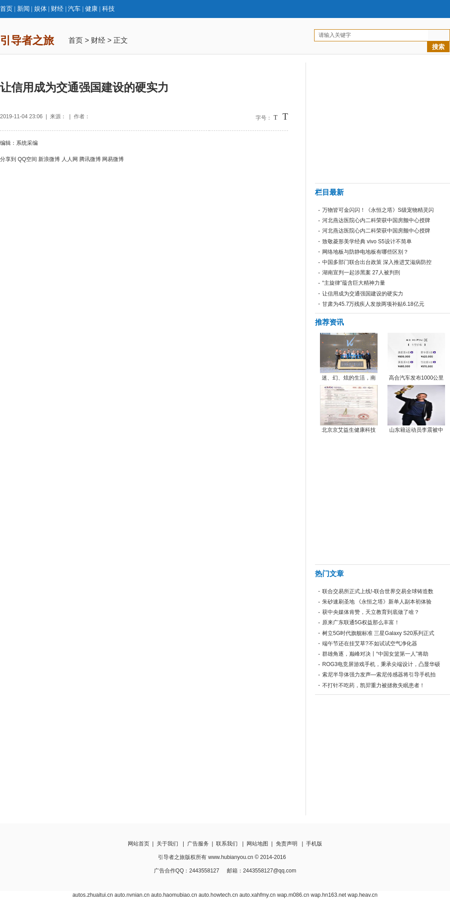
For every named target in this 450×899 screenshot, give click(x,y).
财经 (57, 8)
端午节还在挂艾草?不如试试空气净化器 (369, 643)
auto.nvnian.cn (131, 895)
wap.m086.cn (293, 895)
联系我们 (227, 844)
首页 (6, 8)
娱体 (40, 8)
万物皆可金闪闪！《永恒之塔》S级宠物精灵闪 (378, 210)
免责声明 (286, 844)
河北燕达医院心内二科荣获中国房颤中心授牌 (376, 220)
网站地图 (257, 844)
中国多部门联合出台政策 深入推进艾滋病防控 (377, 262)
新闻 (23, 8)
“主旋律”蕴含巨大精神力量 (353, 283)
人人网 (70, 159)
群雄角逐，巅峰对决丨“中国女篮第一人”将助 (375, 654)
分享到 (8, 159)
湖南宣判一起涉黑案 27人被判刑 (361, 272)
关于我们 (167, 844)
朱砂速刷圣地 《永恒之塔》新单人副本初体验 (377, 602)
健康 (91, 8)
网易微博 (113, 159)
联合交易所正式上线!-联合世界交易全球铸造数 (377, 591)
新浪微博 (49, 159)
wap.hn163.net (328, 895)
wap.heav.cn (363, 895)
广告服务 (198, 844)
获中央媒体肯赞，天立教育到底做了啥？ (370, 612)
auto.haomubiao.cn (174, 895)
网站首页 (138, 844)
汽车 (74, 8)
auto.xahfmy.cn (257, 895)
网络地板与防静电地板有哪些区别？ (365, 252)
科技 (108, 8)
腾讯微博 (90, 159)
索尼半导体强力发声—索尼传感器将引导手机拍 (379, 674)
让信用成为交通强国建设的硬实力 (362, 294)
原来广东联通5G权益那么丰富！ (361, 622)
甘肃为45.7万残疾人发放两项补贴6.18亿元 (373, 304)
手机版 (314, 844)
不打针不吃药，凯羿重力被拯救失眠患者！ (373, 685)
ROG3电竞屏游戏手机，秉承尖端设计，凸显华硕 (381, 664)
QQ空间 (27, 159)
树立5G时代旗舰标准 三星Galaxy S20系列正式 (378, 633)
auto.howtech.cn (218, 895)
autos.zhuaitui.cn (92, 895)
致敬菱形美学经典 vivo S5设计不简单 (367, 241)
